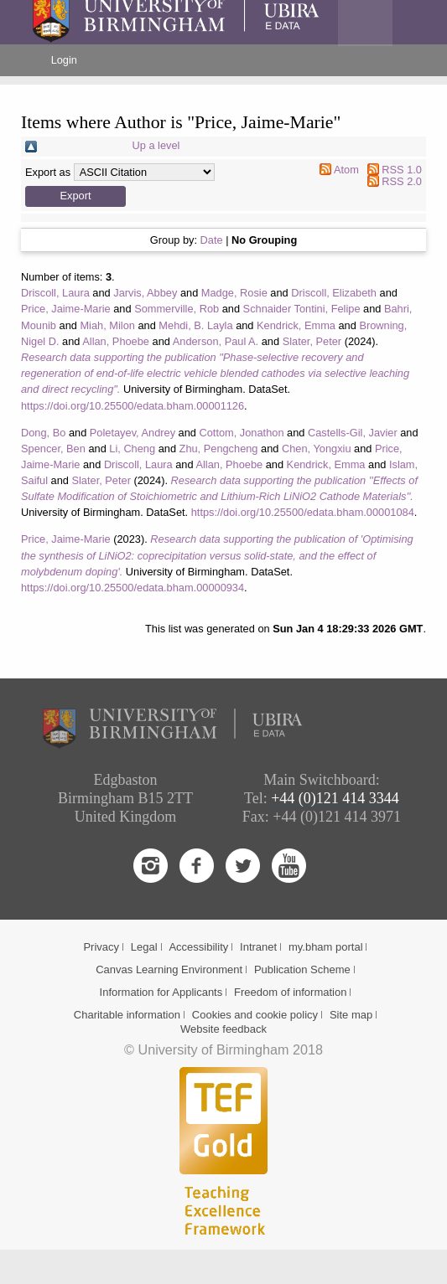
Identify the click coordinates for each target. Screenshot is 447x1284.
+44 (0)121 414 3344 (335, 798)
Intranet (258, 947)
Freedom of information (290, 992)
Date (211, 240)
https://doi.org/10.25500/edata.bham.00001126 (132, 406)
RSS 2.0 (402, 181)
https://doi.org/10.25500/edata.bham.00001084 (302, 512)
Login (64, 60)
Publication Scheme (302, 969)
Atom (346, 169)
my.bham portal (325, 947)
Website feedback (223, 1029)
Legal (144, 947)
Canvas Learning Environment (169, 969)
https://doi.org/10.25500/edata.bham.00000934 (132, 587)
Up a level (156, 145)
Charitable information (127, 1014)
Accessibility (198, 947)
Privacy (101, 947)
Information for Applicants (161, 992)
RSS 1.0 (402, 169)
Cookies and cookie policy (255, 1014)
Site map (351, 1014)
